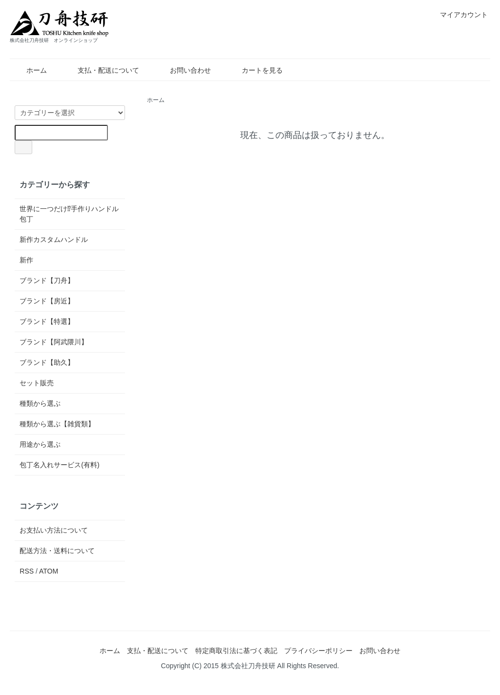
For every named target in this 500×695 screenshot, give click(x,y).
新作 (26, 260)
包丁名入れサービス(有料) (59, 465)
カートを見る (255, 70)
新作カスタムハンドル (54, 239)
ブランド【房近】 (47, 301)
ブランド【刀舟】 (47, 280)
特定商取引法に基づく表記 (236, 651)
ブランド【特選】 (47, 321)
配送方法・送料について (57, 551)
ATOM (48, 571)
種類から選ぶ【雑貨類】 (57, 424)
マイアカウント (459, 15)
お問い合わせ (183, 70)
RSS (27, 571)
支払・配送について (101, 70)
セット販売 (37, 383)
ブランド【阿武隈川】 (54, 342)
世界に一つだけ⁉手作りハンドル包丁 (69, 214)
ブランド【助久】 (47, 362)
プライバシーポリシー (318, 651)
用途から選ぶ (40, 444)
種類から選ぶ (40, 403)
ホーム (29, 70)
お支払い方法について (54, 530)
